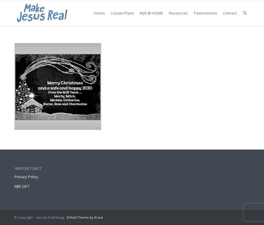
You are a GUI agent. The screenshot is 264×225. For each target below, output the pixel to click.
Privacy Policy (26, 176)
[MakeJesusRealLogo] (42, 13)
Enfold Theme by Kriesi (85, 217)
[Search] (245, 13)
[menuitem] (99, 13)
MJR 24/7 (21, 186)
